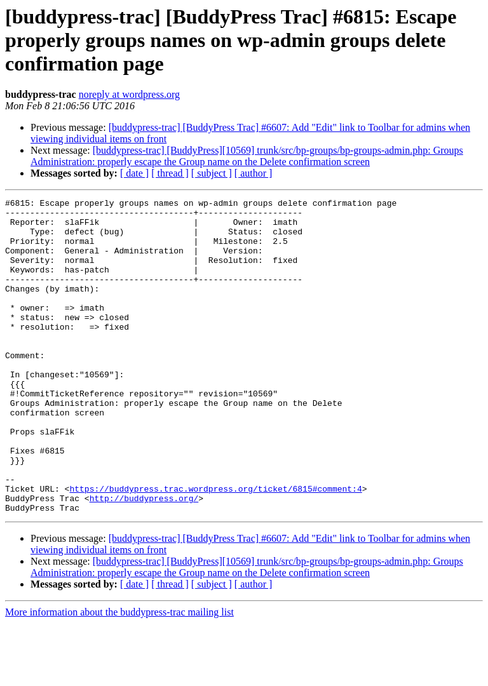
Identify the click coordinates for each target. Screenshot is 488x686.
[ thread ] (170, 173)
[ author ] (253, 173)
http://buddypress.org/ (144, 559)
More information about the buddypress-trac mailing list (119, 674)
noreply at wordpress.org (129, 94)
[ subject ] (211, 173)
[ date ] (134, 173)
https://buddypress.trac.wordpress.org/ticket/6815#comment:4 (215, 547)
